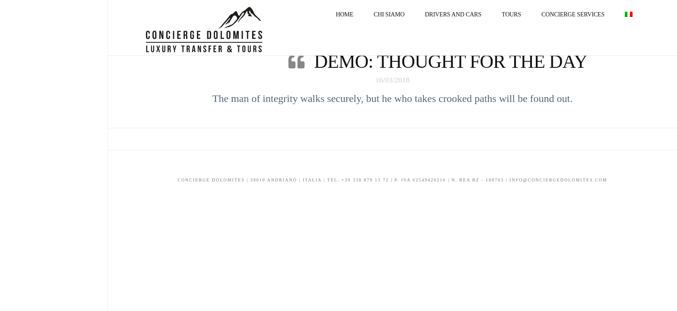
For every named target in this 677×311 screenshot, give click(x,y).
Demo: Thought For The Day (450, 61)
